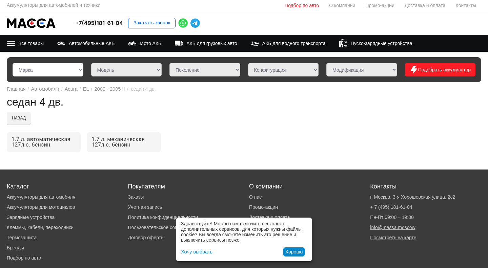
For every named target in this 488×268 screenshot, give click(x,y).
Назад (19, 118)
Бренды (15, 247)
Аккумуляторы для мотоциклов (41, 207)
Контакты (466, 5)
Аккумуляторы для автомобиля (41, 197)
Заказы (136, 197)
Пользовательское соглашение (162, 227)
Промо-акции (379, 5)
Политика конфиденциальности (163, 217)
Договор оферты (146, 237)
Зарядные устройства (31, 217)
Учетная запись (145, 207)
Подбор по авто (302, 5)
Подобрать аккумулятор (440, 70)
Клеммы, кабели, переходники (40, 227)
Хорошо (294, 251)
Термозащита (22, 237)
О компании (342, 5)
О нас (255, 197)
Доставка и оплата (425, 5)
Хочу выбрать (196, 251)
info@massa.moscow (392, 227)
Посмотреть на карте (393, 237)
